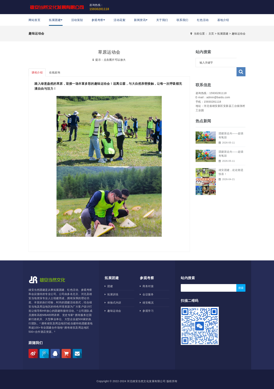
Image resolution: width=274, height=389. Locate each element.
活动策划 (77, 20)
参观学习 (147, 310)
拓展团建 (56, 20)
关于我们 (162, 20)
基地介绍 (223, 20)
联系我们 (182, 20)
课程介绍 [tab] (37, 72)
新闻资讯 (141, 20)
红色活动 (203, 20)
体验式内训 (113, 302)
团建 (109, 286)
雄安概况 (147, 302)
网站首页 (34, 20)
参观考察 (98, 20)
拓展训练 (111, 294)
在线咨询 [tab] (54, 72)
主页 (211, 33)
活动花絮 (119, 20)
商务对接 (147, 286)
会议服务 (147, 294)
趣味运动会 (239, 33)
